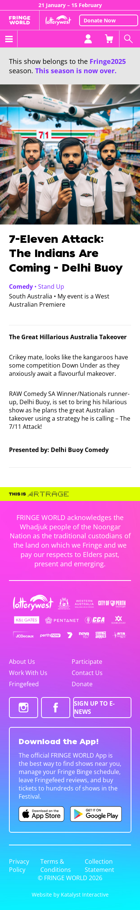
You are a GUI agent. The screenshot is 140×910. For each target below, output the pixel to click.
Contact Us (87, 673)
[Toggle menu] (9, 38)
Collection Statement (99, 865)
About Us (22, 661)
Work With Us (28, 673)
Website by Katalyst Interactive (70, 894)
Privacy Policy (19, 865)
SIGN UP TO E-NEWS (94, 707)
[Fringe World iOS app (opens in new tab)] (41, 814)
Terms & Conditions (55, 865)
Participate (87, 661)
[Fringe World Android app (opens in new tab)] (96, 814)
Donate (82, 684)
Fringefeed (24, 684)
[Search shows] (129, 38)
